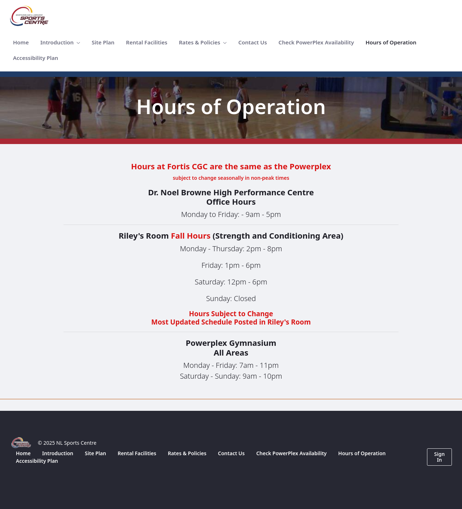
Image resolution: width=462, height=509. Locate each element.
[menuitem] (21, 42)
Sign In (439, 457)
